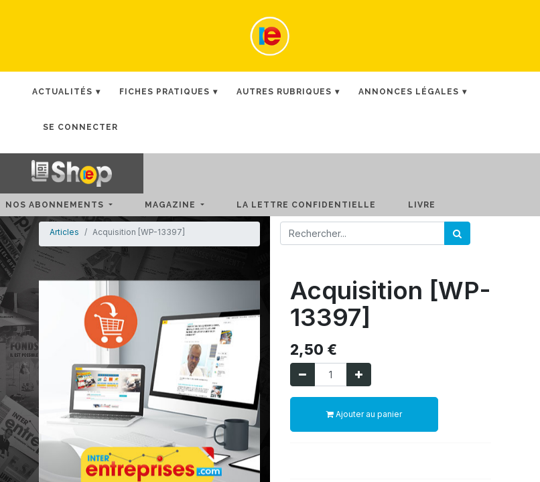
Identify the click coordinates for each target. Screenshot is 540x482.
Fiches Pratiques (164, 91)
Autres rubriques (284, 91)
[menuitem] (317, 204)
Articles (64, 232)
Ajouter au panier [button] (364, 414)
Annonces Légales (408, 91)
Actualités (62, 91)
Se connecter (80, 127)
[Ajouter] (358, 374)
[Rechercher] (457, 233)
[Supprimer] (302, 374)
